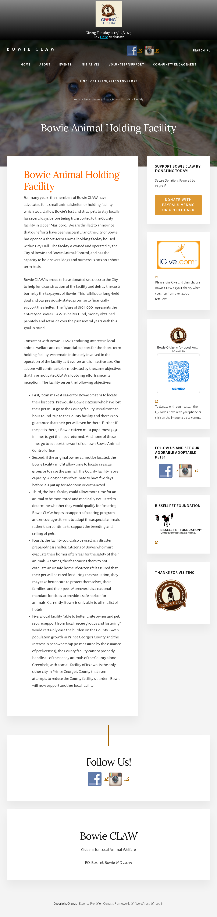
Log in (160, 903)
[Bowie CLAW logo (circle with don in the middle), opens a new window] (178, 365)
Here (104, 37)
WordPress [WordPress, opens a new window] (144, 903)
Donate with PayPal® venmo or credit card (178, 205)
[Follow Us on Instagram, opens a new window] (150, 50)
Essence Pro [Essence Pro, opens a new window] (89, 903)
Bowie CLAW (32, 49)
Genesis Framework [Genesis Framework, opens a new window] (118, 903)
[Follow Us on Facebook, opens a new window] (133, 50)
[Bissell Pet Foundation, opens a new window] (178, 528)
